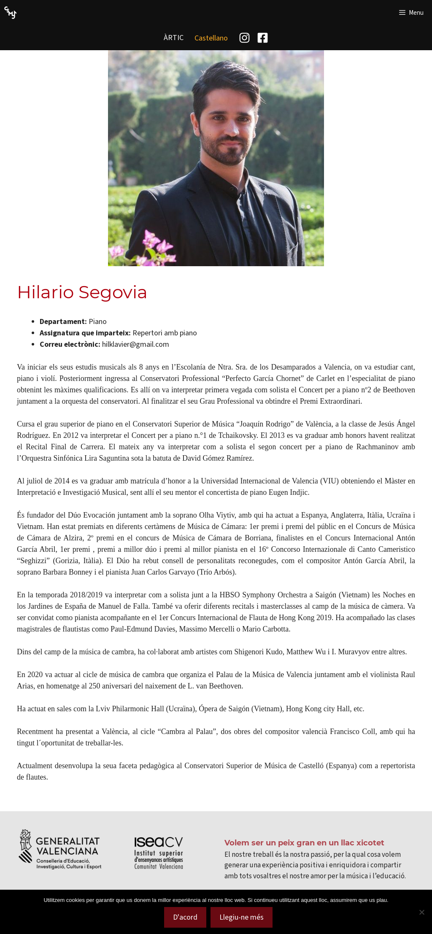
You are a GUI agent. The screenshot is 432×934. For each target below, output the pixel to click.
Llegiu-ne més (241, 917)
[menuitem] (211, 37)
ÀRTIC (174, 37)
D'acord (185, 917)
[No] (421, 912)
